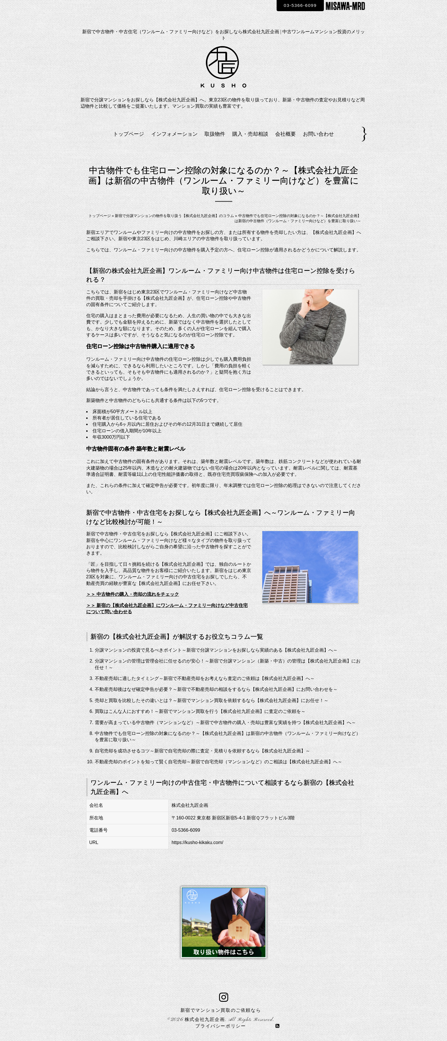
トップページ (128, 134)
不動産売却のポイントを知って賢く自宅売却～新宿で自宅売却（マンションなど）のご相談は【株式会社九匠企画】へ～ (218, 761)
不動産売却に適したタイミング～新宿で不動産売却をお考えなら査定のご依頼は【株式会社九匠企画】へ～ (205, 678)
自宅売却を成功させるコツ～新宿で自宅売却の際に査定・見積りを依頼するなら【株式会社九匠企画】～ (202, 750)
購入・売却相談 (250, 134)
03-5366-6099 (299, 5)
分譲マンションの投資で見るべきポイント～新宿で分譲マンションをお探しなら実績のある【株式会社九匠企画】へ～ (216, 650)
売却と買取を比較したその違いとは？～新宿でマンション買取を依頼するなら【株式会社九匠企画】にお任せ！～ (211, 700)
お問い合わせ (318, 134)
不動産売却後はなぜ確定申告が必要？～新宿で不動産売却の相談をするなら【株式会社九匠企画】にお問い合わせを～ (216, 689)
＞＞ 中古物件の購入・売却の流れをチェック (132, 594)
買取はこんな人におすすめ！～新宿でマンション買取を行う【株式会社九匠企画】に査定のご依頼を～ (200, 711)
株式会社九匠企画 (205, 1020)
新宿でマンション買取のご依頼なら (220, 1011)
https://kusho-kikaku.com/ (197, 842)
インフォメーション (174, 134)
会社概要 (285, 134)
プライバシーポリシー (220, 1026)
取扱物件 (214, 134)
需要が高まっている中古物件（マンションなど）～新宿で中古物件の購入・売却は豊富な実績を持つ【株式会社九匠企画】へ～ (225, 722)
